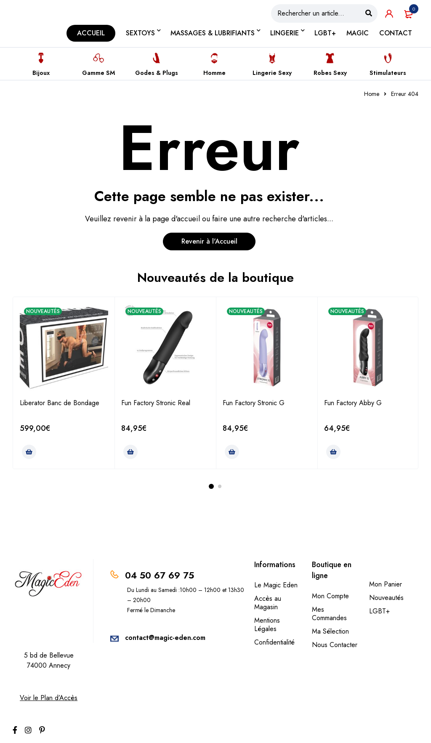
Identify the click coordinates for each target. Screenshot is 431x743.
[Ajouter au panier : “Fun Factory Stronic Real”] (130, 452)
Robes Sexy (330, 73)
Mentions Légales (267, 625)
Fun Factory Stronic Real (155, 403)
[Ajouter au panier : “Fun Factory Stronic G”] (232, 452)
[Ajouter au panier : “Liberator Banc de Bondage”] (29, 452)
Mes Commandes (329, 614)
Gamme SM (98, 73)
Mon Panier (385, 584)
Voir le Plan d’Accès (48, 698)
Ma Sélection (330, 631)
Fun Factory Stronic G (254, 403)
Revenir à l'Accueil (209, 241)
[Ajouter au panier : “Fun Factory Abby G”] (333, 452)
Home (371, 94)
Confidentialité (274, 642)
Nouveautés (386, 597)
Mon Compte (330, 596)
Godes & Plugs (156, 73)
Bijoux (41, 73)
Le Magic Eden (276, 585)
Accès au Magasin (267, 603)
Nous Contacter (334, 645)
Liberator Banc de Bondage (59, 403)
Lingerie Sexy (272, 73)
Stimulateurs (388, 73)
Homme (214, 73)
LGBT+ (379, 611)
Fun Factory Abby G (353, 403)
